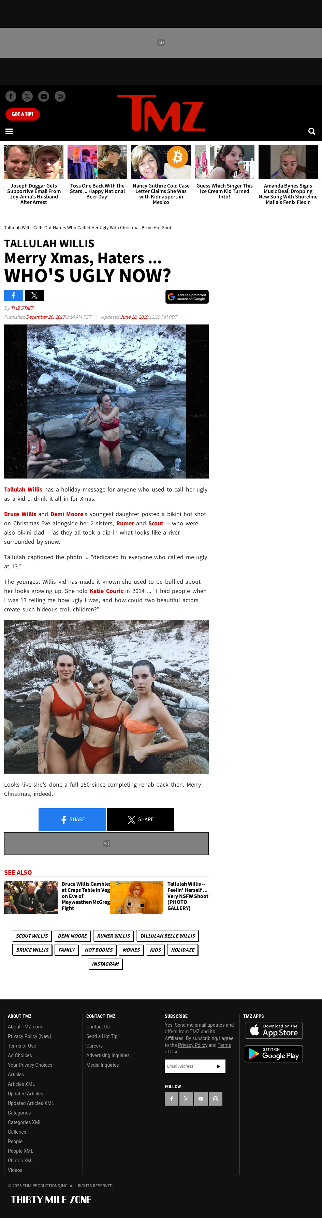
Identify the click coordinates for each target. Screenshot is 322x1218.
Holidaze (182, 949)
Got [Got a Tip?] (22, 114)
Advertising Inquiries (108, 1055)
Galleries (17, 1132)
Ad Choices (20, 1055)
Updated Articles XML (31, 1103)
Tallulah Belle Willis (167, 935)
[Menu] (9, 131)
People (15, 1141)
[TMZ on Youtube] (43, 96)
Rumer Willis (113, 935)
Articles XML (21, 1084)
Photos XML (21, 1160)
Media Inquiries (102, 1065)
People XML (20, 1151)
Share (72, 820)
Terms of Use (22, 1046)
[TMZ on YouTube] (201, 1099)
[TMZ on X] (27, 96)
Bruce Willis (32, 949)
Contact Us (98, 1026)
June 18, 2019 (134, 317)
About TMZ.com (25, 1026)
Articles (16, 1074)
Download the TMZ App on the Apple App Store (274, 1030)
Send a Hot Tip (101, 1036)
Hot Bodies (98, 949)
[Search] (312, 131)
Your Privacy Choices (30, 1065)
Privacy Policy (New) (29, 1036)
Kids (155, 949)
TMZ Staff (22, 308)
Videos (15, 1170)
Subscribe (218, 1066)
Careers (94, 1046)
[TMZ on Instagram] (60, 96)
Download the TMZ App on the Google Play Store (274, 1054)
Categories (19, 1113)
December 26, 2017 (46, 317)
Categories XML (25, 1122)
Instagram (105, 963)
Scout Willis (31, 935)
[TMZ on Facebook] (10, 96)
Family (66, 949)
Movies (131, 949)
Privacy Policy (192, 1045)
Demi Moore (72, 935)
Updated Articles (25, 1093)
